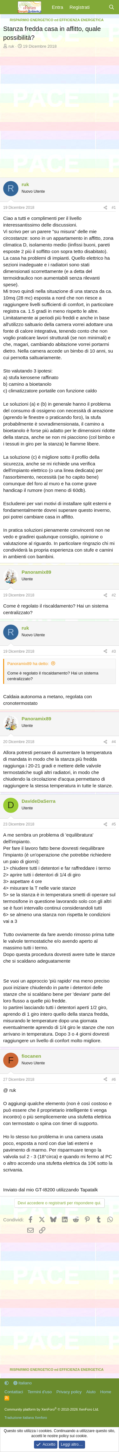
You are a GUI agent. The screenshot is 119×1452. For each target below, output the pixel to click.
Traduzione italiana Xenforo (25, 1417)
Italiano (22, 1383)
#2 (114, 595)
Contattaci (13, 1391)
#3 (114, 651)
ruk (11, 46)
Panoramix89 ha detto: (28, 663)
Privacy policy (69, 1391)
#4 (114, 742)
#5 (114, 824)
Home (105, 1391)
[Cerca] (111, 7)
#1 (114, 207)
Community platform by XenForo (51, 1409)
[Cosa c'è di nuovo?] (99, 7)
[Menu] (8, 7)
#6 (114, 1079)
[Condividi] (105, 207)
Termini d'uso (40, 1391)
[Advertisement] (59, 111)
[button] (6, 1383)
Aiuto (91, 1391)
